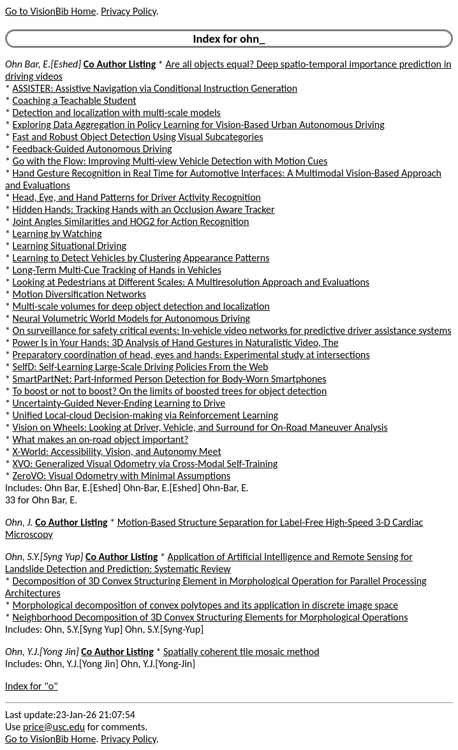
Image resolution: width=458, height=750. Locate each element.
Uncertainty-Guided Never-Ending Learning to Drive (119, 403)
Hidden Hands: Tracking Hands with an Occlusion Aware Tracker (144, 209)
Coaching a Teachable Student (75, 100)
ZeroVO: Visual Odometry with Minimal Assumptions (122, 476)
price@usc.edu (54, 727)
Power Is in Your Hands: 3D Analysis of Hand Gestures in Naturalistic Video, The (176, 342)
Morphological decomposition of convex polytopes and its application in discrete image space (206, 605)
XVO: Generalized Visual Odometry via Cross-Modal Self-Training (145, 464)
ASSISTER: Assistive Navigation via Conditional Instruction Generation (155, 88)
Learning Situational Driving (70, 246)
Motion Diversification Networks (80, 294)
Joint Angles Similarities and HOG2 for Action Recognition (131, 221)
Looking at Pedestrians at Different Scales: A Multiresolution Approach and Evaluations (191, 282)
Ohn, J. (19, 522)
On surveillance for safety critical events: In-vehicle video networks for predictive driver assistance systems (232, 330)
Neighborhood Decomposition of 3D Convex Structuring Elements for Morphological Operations (210, 617)
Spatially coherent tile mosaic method (241, 651)
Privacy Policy (128, 11)
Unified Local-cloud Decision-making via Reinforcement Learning (146, 415)
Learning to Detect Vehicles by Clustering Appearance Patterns (141, 258)
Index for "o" (31, 686)
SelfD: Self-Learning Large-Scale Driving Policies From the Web (141, 367)
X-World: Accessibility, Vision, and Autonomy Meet (117, 451)
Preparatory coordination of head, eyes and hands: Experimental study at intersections (191, 355)
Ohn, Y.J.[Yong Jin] (42, 651)
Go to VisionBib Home (50, 11)
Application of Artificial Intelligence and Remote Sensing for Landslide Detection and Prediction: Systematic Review (209, 563)
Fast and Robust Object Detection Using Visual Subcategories (138, 137)
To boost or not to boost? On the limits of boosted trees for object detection (170, 391)
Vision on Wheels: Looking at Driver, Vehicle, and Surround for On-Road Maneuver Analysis (200, 427)
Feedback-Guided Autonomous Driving (92, 149)
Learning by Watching (57, 233)
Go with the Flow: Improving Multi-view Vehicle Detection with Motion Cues (170, 161)
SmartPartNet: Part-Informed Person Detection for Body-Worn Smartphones (170, 379)
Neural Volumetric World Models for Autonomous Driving (132, 318)
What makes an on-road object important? (101, 439)
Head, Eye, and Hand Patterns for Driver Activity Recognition (137, 197)
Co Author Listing (120, 64)
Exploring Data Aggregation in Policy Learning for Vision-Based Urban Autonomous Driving (199, 125)
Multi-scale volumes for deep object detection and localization (141, 306)
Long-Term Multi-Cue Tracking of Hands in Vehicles (117, 270)
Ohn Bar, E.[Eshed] (43, 64)
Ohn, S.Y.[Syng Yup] (44, 557)
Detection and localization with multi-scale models (117, 112)
